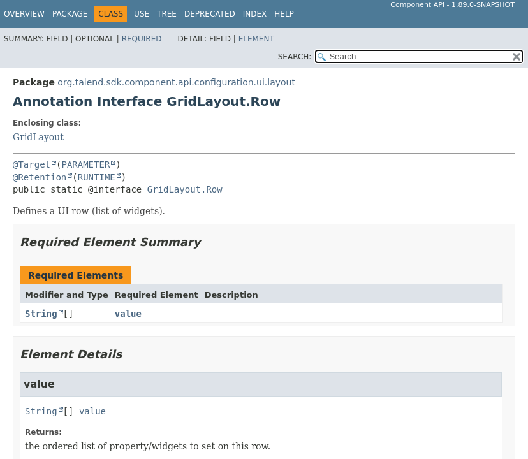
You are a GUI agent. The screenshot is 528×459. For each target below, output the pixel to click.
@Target (31, 164)
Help (284, 14)
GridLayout (38, 137)
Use (141, 14)
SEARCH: (295, 56)
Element (256, 38)
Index (255, 14)
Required (142, 38)
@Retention (39, 177)
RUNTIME (96, 177)
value (128, 314)
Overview (24, 14)
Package (69, 14)
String (41, 314)
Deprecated (209, 14)
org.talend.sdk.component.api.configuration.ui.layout (176, 82)
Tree (167, 14)
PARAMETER (85, 164)
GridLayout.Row (185, 189)
